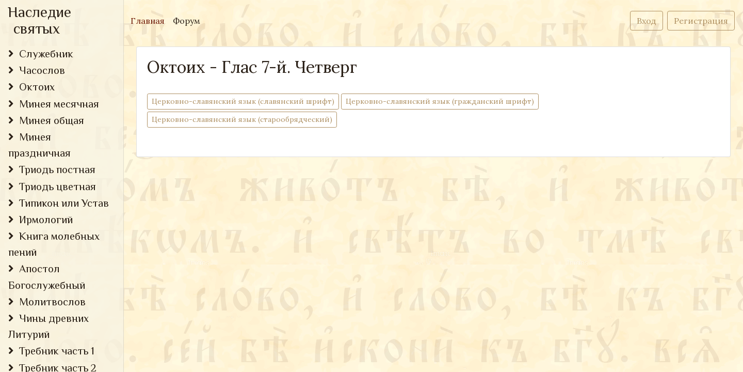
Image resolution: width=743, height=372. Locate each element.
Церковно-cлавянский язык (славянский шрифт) (243, 101)
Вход (646, 21)
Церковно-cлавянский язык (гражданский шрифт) (440, 101)
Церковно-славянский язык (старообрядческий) (242, 119)
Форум (186, 21)
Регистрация (701, 21)
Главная (150, 20)
